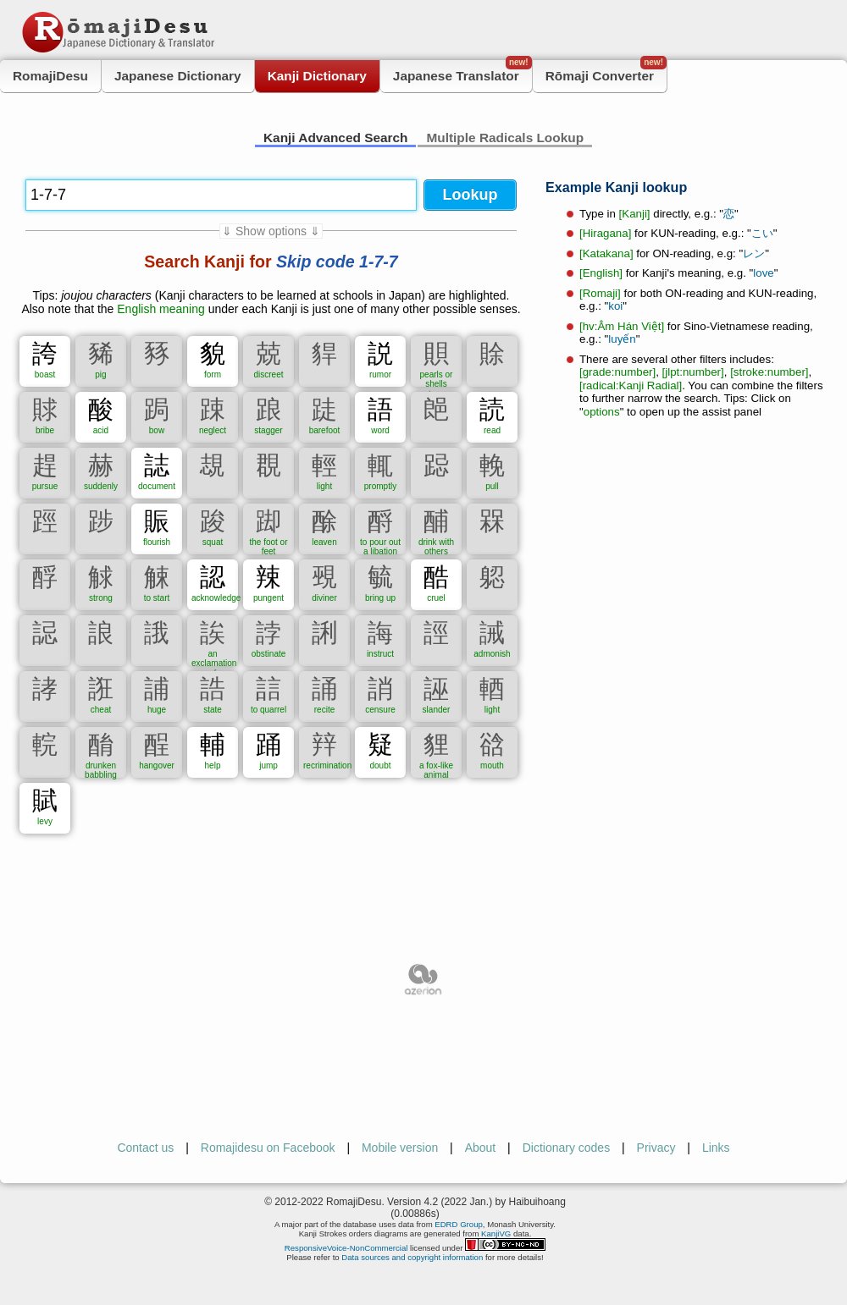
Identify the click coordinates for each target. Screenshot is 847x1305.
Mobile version (400, 1147)
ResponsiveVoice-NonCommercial (346, 1248)
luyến (621, 339)
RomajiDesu (50, 76)
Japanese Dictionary (177, 76)
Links (716, 1147)
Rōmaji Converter (606, 71)
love (763, 273)
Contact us (145, 1147)
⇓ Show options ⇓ (271, 231)
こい (762, 233)
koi (615, 306)
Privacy (656, 1147)
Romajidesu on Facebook (268, 1147)
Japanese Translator (462, 71)
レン (754, 253)
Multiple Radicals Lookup (505, 137)
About (480, 1147)
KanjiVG (496, 1233)
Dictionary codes (567, 1147)
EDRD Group (459, 1224)
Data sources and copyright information (412, 1257)
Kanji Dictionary (317, 76)
